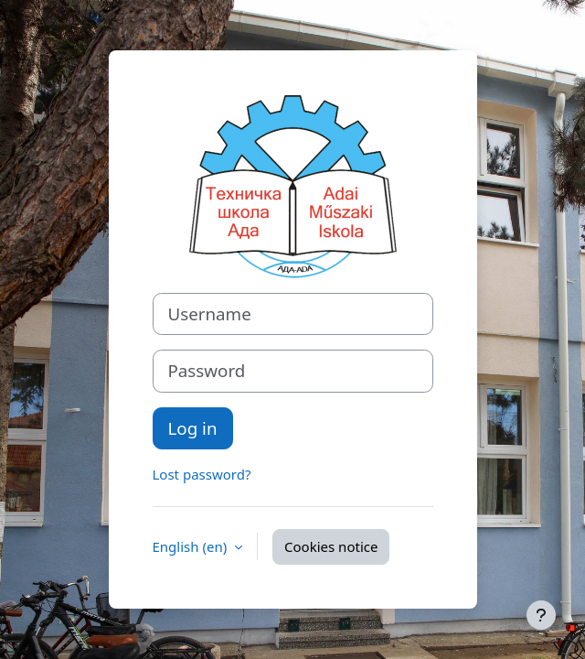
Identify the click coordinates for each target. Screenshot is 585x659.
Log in (193, 427)
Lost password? (202, 474)
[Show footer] (541, 615)
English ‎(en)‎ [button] (192, 546)
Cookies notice (331, 546)
